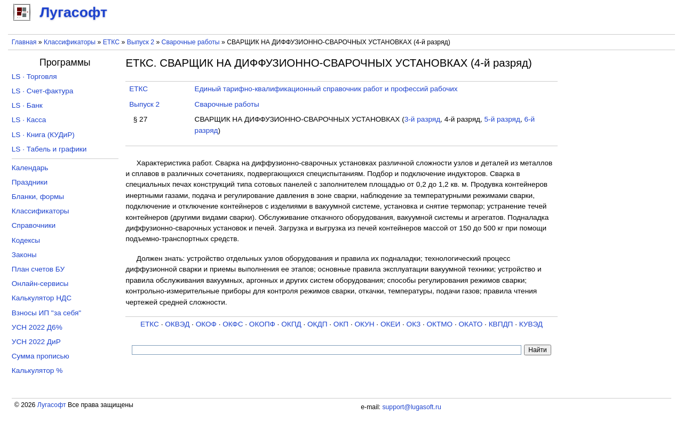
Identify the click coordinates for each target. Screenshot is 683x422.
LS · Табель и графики (49, 149)
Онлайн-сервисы (40, 284)
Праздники (29, 182)
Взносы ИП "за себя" (46, 313)
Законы (24, 255)
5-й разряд (502, 119)
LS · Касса (29, 120)
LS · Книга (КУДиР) (43, 135)
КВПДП (501, 324)
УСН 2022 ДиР (36, 342)
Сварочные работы (191, 42)
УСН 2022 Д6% (37, 327)
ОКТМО (440, 324)
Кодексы (26, 240)
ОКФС (233, 324)
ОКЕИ (390, 324)
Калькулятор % (37, 371)
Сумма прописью (40, 356)
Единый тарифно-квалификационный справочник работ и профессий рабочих (326, 89)
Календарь (30, 168)
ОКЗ (414, 324)
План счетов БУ (38, 269)
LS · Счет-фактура (43, 91)
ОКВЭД (177, 324)
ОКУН (364, 324)
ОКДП (317, 324)
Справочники (33, 225)
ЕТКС (111, 42)
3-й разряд (422, 119)
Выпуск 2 (140, 42)
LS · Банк (27, 105)
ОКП (340, 324)
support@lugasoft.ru (411, 407)
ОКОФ (206, 324)
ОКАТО (471, 324)
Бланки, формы (38, 197)
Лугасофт (51, 405)
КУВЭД (531, 324)
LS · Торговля (34, 77)
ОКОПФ (262, 324)
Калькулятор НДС (42, 298)
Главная (24, 42)
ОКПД (291, 324)
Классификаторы (70, 42)
